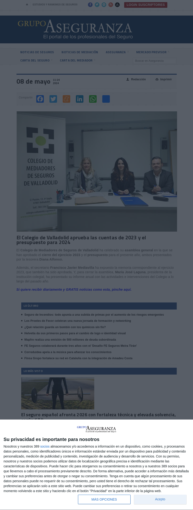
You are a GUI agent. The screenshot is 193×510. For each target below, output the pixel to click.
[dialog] (96, 465)
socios (45, 446)
